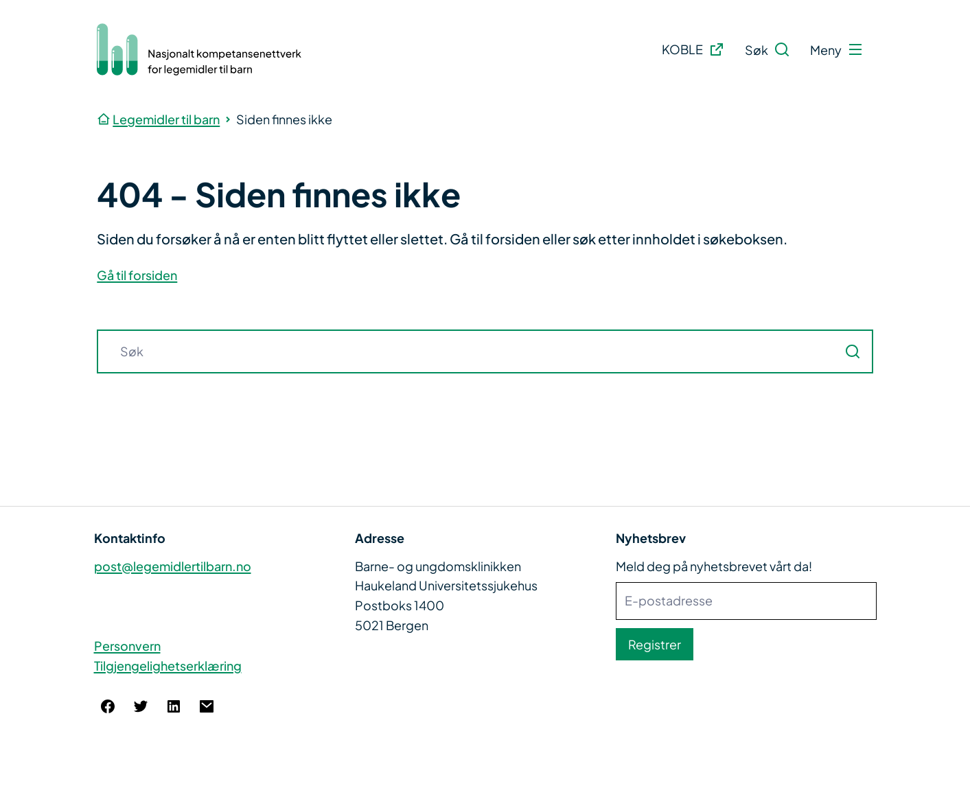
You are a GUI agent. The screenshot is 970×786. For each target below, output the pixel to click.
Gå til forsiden (137, 275)
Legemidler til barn (166, 119)
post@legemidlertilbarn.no (172, 566)
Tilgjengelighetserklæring (168, 665)
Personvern (127, 646)
